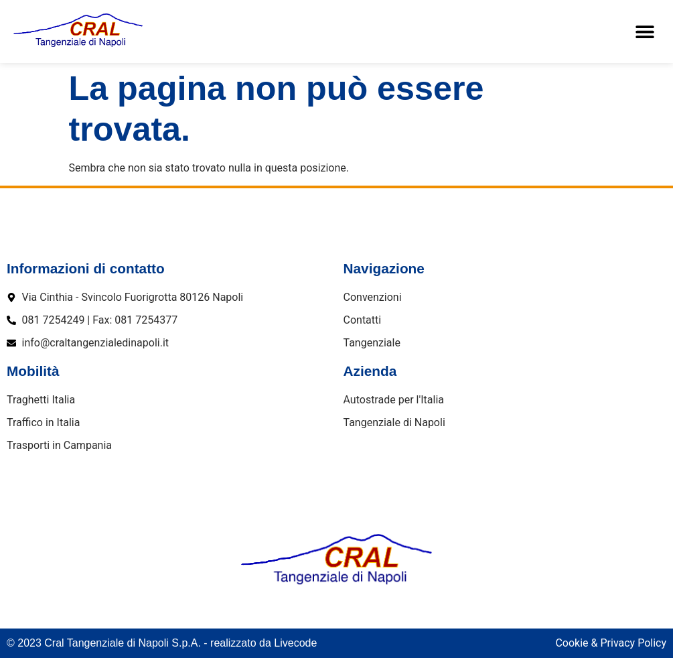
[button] (644, 32)
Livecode (295, 643)
